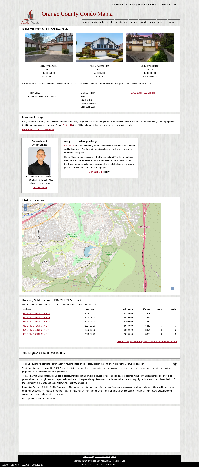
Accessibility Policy (102, 457)
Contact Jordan (40, 187)
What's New (121, 22)
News (152, 22)
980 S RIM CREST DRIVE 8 (36, 326)
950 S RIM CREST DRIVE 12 (36, 313)
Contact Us (174, 22)
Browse (133, 22)
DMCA (113, 457)
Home (5, 464)
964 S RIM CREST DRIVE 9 (36, 330)
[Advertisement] (99, 428)
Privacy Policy (88, 457)
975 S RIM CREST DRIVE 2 (36, 334)
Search (143, 22)
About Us (162, 22)
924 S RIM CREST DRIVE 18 (36, 321)
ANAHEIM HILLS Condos (143, 93)
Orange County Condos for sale (98, 22)
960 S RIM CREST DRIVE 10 (36, 317)
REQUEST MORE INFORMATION (38, 129)
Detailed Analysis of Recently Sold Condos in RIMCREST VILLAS (147, 341)
